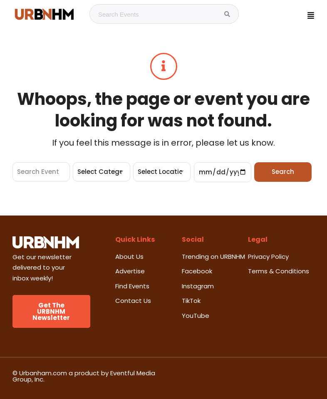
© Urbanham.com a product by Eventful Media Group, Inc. (83, 376)
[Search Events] (227, 14)
